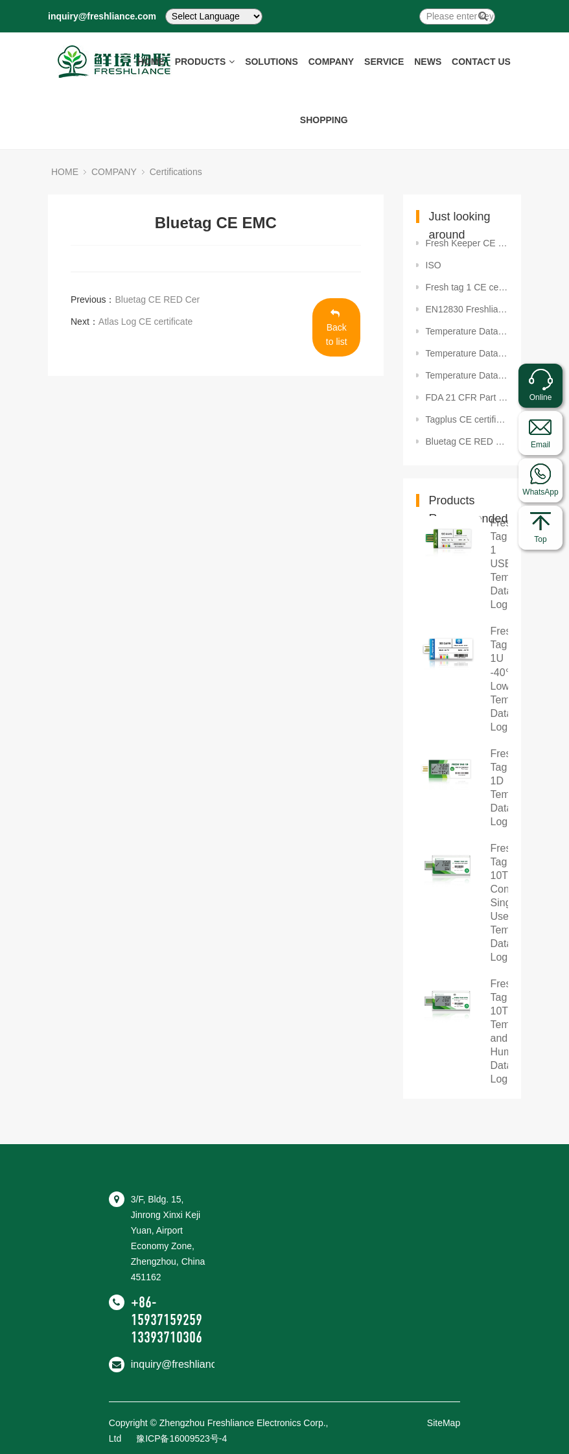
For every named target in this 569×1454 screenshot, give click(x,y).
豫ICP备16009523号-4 (181, 1438)
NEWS (427, 61)
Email (540, 444)
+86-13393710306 (187, 1328)
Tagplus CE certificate (467, 419)
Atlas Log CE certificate (146, 321)
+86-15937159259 (166, 1311)
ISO (433, 265)
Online (540, 397)
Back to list (336, 328)
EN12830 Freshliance (467, 309)
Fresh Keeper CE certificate (467, 243)
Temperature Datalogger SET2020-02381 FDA (467, 353)
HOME (151, 61)
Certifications (176, 172)
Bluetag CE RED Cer (157, 299)
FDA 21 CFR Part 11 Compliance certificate (467, 397)
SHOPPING (324, 120)
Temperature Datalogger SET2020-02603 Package (467, 331)
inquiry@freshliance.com (102, 16)
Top (540, 539)
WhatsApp (540, 492)
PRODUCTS (205, 61)
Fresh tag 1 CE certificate (467, 287)
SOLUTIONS (271, 61)
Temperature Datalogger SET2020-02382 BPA (467, 375)
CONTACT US (481, 61)
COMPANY (331, 61)
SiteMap (443, 1423)
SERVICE (384, 61)
